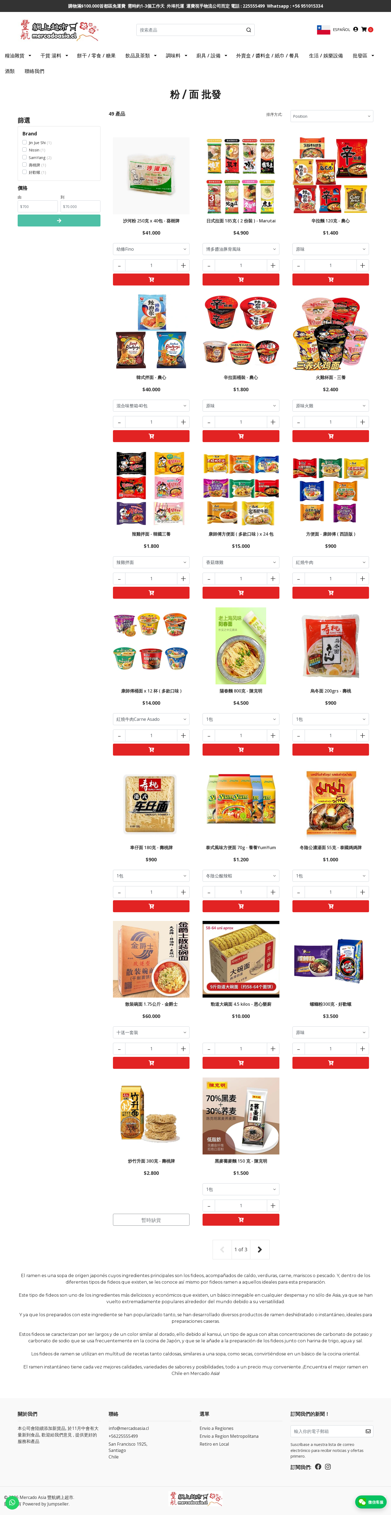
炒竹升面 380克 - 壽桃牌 (151, 1161)
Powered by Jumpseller (46, 1504)
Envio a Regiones (217, 1428)
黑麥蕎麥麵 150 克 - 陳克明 (241, 1161)
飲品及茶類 (137, 55)
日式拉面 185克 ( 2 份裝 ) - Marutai (241, 221)
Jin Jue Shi (37, 142)
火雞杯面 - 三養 (331, 377)
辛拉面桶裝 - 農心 (241, 377)
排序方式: (274, 114)
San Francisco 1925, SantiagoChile (128, 1450)
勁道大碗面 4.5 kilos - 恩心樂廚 (241, 1004)
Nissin (34, 150)
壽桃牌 (34, 164)
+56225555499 (123, 1436)
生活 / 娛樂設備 (326, 55)
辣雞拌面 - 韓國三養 (151, 534)
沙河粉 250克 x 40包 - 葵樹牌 (151, 221)
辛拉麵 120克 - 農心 (330, 221)
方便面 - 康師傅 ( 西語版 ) (330, 534)
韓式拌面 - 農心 (151, 377)
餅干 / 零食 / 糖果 (96, 55)
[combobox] (195, 30)
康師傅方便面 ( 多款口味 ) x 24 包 (241, 534)
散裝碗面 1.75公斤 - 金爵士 (151, 1004)
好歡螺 (34, 172)
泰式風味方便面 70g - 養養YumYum (241, 847)
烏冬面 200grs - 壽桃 (330, 691)
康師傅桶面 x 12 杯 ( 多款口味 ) (151, 691)
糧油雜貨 (14, 55)
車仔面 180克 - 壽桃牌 (151, 847)
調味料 (173, 55)
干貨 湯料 (50, 55)
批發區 (360, 55)
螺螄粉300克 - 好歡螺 (330, 1004)
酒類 (10, 71)
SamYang (37, 157)
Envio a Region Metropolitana (229, 1436)
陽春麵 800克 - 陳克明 (241, 691)
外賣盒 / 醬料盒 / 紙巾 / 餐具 (267, 55)
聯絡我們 (34, 71)
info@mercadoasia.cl (129, 1428)
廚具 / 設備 (208, 55)
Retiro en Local (214, 1444)
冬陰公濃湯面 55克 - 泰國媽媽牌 (331, 847)
